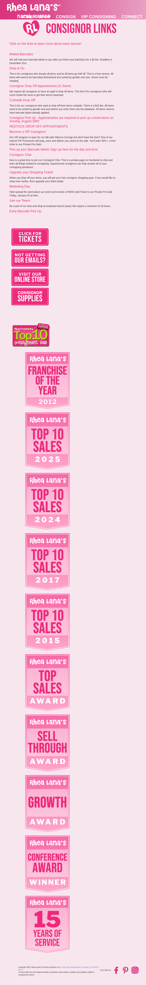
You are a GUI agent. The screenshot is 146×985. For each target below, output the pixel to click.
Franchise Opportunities (71, 967)
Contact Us (86, 967)
